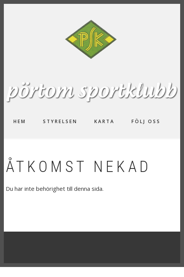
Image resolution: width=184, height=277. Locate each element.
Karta (104, 121)
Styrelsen (60, 121)
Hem (19, 121)
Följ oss (146, 121)
